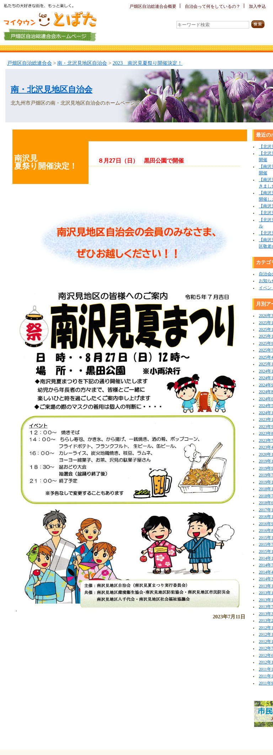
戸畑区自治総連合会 (29, 63)
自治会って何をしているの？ (212, 6)
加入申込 (257, 6)
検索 (260, 24)
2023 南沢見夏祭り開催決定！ (148, 63)
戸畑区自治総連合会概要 (152, 6)
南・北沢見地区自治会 (82, 63)
